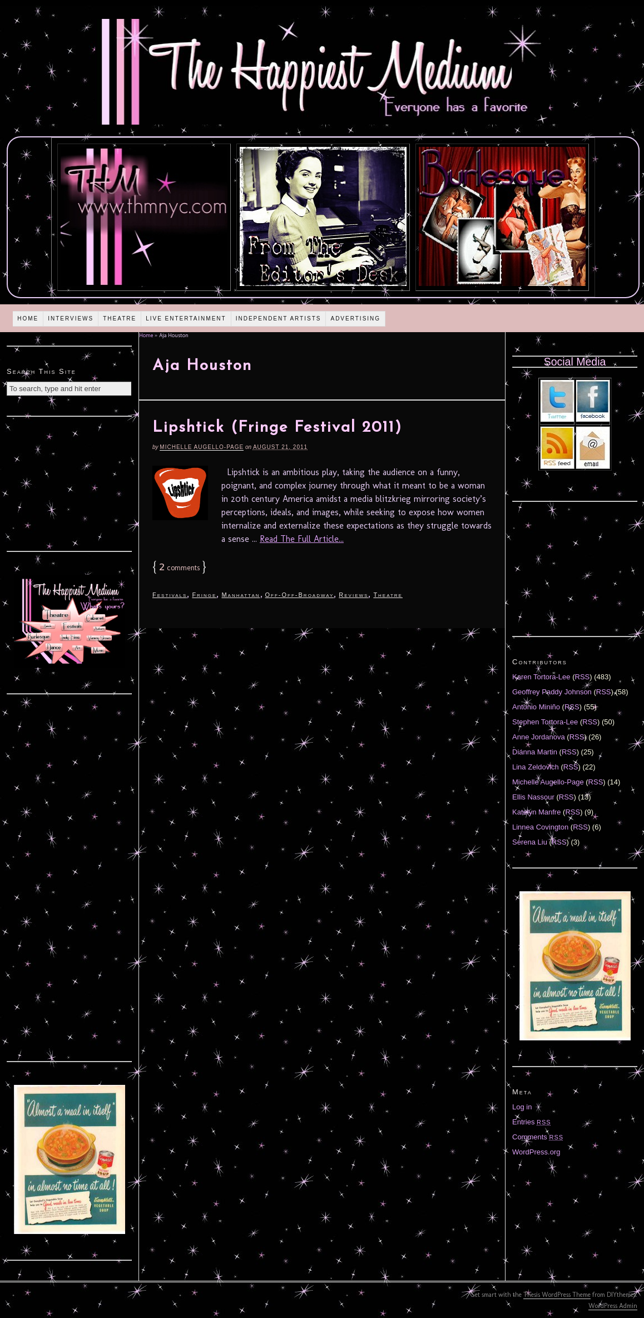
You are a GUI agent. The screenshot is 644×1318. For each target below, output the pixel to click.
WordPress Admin (612, 1306)
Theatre (119, 318)
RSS (582, 677)
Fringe (204, 594)
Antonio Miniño (536, 707)
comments (179, 567)
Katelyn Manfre (536, 812)
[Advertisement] (69, 482)
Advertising (355, 318)
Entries (531, 1122)
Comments (537, 1137)
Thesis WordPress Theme (557, 1295)
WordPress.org (536, 1152)
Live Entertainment (186, 318)
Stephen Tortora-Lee (545, 722)
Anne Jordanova (538, 737)
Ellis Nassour (533, 797)
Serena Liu (529, 842)
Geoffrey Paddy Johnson (552, 692)
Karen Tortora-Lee (541, 677)
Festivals (169, 594)
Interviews (70, 318)
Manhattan (240, 594)
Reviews (353, 594)
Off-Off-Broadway (299, 594)
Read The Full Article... (302, 539)
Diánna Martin (534, 752)
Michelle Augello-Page (202, 447)
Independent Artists (278, 318)
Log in (522, 1107)
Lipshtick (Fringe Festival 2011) (277, 428)
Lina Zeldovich (535, 767)
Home (27, 318)
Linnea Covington (540, 827)
